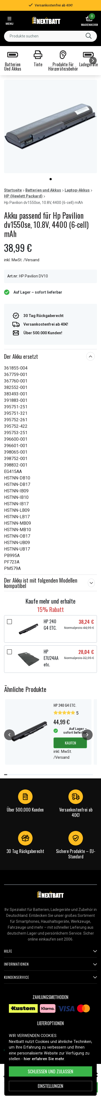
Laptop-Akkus (77, 190)
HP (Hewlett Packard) (23, 196)
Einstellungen (50, 1086)
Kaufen (70, 743)
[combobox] (50, 36)
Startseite (13, 190)
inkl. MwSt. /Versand (21, 260)
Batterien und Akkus (43, 190)
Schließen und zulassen (50, 1071)
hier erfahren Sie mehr (44, 1059)
